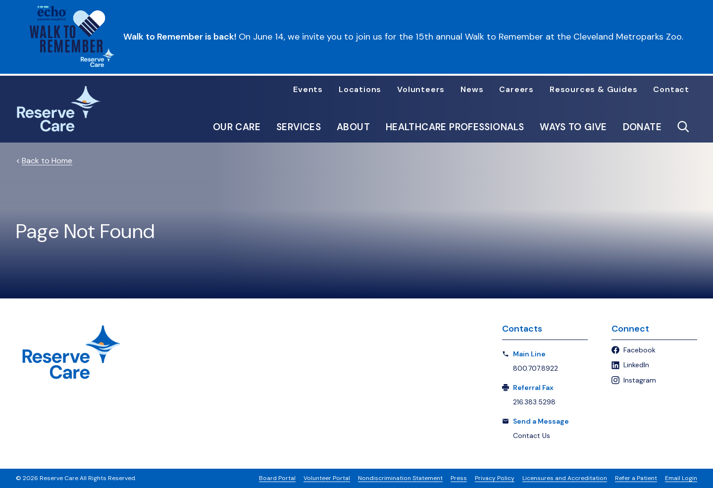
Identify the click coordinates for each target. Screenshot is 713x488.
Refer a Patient (636, 478)
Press (459, 478)
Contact (671, 90)
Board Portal (277, 478)
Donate (642, 127)
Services (298, 127)
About (353, 127)
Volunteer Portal (327, 478)
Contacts (522, 329)
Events (308, 90)
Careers (516, 90)
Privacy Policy (494, 478)
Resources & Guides (593, 90)
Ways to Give (573, 127)
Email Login (681, 478)
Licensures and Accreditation (564, 478)
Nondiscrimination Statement (400, 478)
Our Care (236, 127)
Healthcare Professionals (455, 127)
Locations (360, 90)
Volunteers (421, 90)
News (471, 90)
